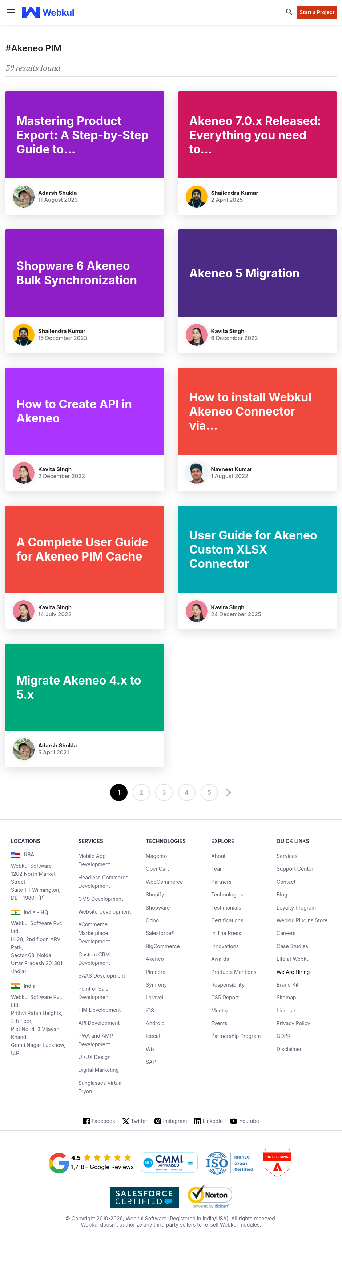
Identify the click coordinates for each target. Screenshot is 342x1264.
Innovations (225, 946)
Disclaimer (289, 1049)
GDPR (284, 1036)
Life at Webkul (294, 959)
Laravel (154, 997)
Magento (156, 856)
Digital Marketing (99, 1070)
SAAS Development (102, 975)
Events (219, 1023)
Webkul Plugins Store (302, 920)
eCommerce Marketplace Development (94, 932)
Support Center (295, 869)
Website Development (105, 911)
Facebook (103, 1121)
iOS (150, 1010)
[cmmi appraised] (169, 1163)
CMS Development (101, 899)
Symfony (156, 985)
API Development (99, 1023)
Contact (286, 882)
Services (287, 856)
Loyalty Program (296, 907)
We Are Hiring (293, 972)
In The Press (226, 933)
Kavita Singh (228, 331)
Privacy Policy (293, 1023)
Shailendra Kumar (234, 192)
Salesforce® (160, 933)
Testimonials (226, 907)
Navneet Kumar (231, 469)
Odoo (152, 920)
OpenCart (157, 869)
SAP (151, 1062)
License (286, 1010)
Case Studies (292, 946)
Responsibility (228, 985)
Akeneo (155, 959)
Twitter (139, 1121)
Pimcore (155, 972)
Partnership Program (236, 1036)
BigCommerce (163, 946)
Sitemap (286, 997)
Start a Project (316, 12)
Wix (150, 1049)
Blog (282, 894)
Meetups (221, 1010)
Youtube (249, 1121)
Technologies (227, 894)
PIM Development (100, 1010)
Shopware (158, 907)
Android (155, 1023)
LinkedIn (212, 1121)
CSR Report (225, 997)
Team (217, 869)
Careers (286, 933)
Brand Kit (288, 985)
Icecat (153, 1036)
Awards (220, 959)
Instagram (175, 1121)
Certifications (227, 920)
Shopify (155, 894)
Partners (221, 882)
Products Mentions (233, 972)
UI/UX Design (95, 1057)
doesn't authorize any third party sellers (148, 1224)
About (218, 856)
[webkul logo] (48, 12)
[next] (227, 792)
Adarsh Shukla (57, 192)
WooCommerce (164, 882)
